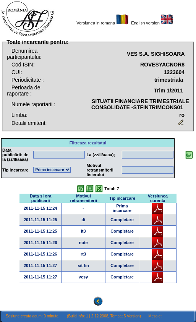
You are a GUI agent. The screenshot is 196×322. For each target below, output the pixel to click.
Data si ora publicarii (40, 198)
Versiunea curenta (158, 198)
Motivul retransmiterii (83, 198)
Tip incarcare (122, 198)
